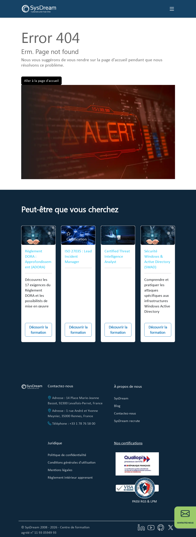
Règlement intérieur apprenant (70, 477)
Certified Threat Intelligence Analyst (117, 256)
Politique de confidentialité (67, 455)
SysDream (121, 398)
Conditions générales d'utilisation (71, 462)
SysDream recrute (127, 421)
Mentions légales (60, 470)
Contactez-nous (125, 413)
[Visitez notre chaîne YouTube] (151, 527)
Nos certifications (128, 443)
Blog (117, 406)
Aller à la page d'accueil (41, 81)
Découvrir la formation (38, 330)
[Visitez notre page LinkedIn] (141, 527)
